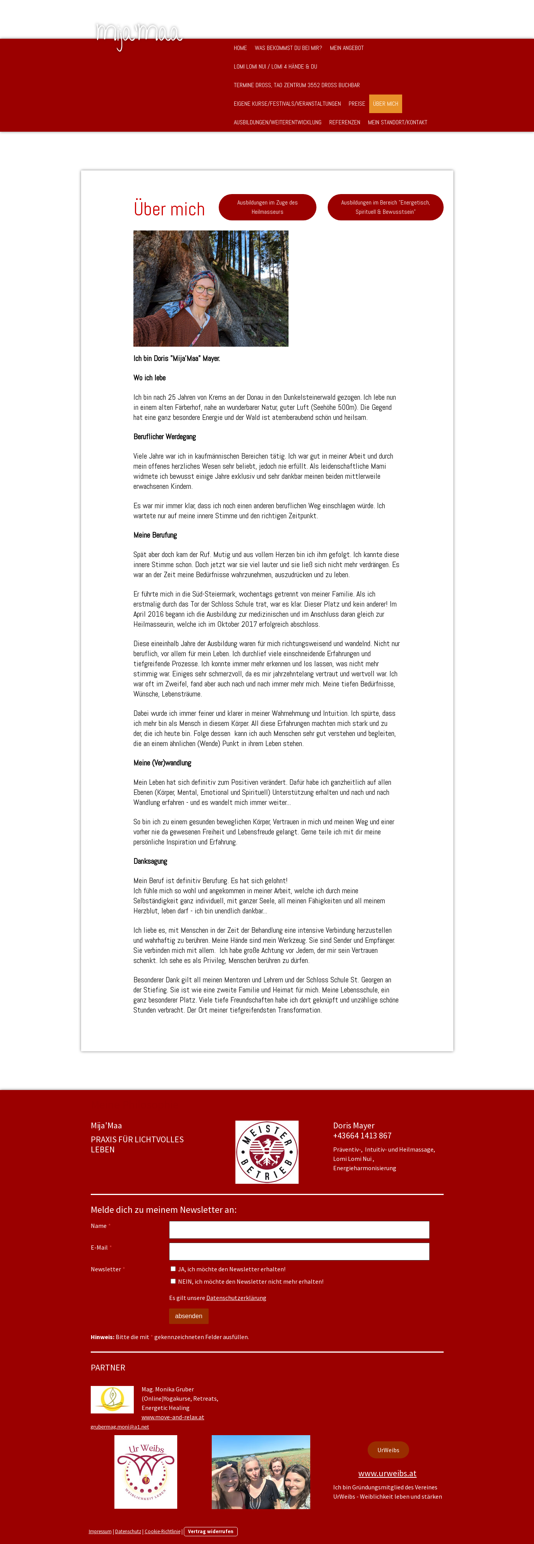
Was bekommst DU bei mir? (288, 48)
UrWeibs (388, 1450)
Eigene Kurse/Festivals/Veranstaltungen (287, 104)
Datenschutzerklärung (236, 1298)
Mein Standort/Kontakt (397, 122)
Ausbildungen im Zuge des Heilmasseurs (267, 207)
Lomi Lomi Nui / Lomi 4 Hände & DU (275, 66)
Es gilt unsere (217, 1298)
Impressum (100, 1531)
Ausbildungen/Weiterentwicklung (277, 122)
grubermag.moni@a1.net (120, 1426)
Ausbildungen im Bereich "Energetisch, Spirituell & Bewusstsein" (385, 207)
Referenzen (344, 122)
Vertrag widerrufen (210, 1531)
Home (240, 48)
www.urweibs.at (387, 1473)
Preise (357, 104)
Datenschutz (128, 1531)
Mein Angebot (347, 48)
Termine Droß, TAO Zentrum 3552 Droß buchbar (297, 85)
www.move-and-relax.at (173, 1417)
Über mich (385, 104)
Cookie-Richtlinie (162, 1531)
